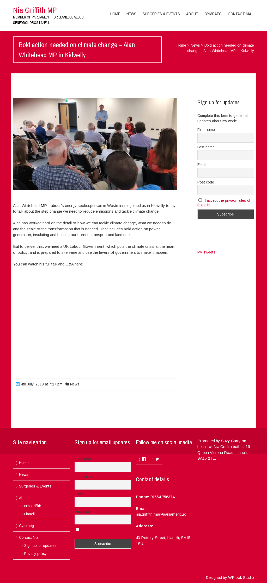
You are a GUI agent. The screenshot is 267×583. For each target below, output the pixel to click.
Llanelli (29, 514)
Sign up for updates (40, 545)
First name (206, 130)
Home (115, 14)
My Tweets (206, 252)
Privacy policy (35, 554)
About (192, 14)
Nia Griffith (32, 506)
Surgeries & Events (161, 14)
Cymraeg (213, 14)
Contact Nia (239, 14)
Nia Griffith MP (35, 10)
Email (201, 165)
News (131, 14)
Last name (206, 147)
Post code (205, 182)
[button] (95, 144)
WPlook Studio (241, 577)
